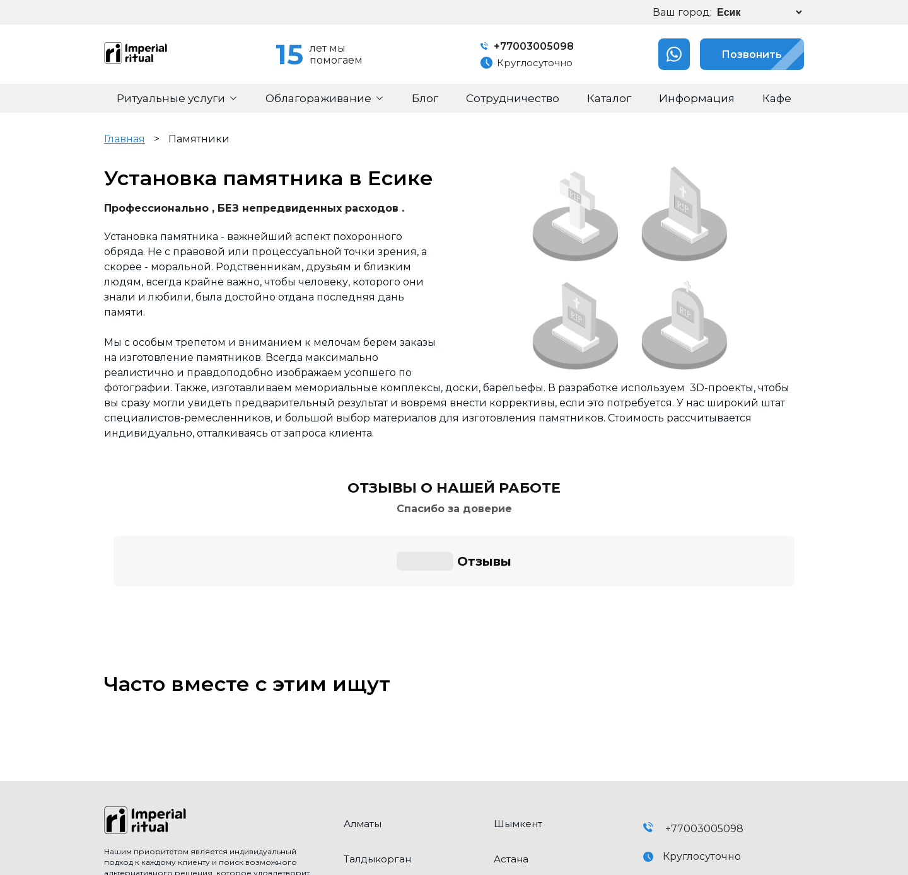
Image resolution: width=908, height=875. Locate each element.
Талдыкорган (377, 739)
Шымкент (518, 703)
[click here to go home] (214, 701)
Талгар (511, 774)
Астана (511, 739)
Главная (124, 139)
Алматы (362, 703)
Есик (356, 809)
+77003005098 (525, 46)
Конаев (513, 809)
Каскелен (368, 774)
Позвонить (739, 54)
